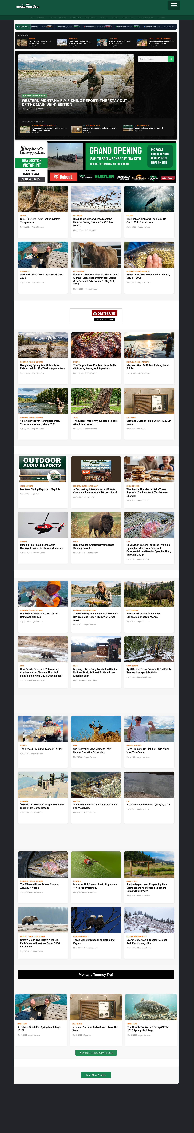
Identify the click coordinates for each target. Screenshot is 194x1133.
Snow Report (132, 666)
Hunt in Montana (134, 746)
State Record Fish (146, 17)
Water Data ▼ (91, 17)
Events (76, 362)
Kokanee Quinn (133, 486)
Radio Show (75, 17)
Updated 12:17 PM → (169, 27)
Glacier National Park (136, 937)
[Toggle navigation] (174, 5)
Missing (23, 541)
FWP (128, 541)
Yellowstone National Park (32, 937)
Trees (75, 417)
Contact (161, 17)
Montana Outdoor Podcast (85, 486)
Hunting (41, 17)
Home (31, 17)
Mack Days (24, 271)
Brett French (132, 610)
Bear (22, 666)
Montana (24, 801)
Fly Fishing (131, 417)
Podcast (63, 17)
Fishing (52, 17)
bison (75, 541)
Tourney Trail (128, 17)
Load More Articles (96, 1075)
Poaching (77, 216)
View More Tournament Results (96, 1052)
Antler (23, 216)
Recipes (115, 17)
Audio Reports (26, 486)
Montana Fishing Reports (137, 271)
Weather (104, 17)
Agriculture (78, 271)
